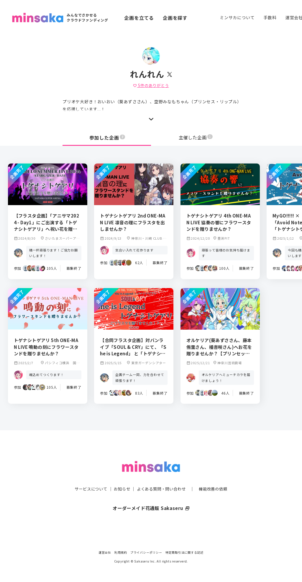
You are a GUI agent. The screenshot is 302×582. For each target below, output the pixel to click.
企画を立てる (139, 17)
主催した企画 (196, 137)
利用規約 (120, 552)
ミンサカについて (237, 17)
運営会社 (105, 552)
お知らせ (120, 477)
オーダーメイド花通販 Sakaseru (151, 496)
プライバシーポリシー (146, 552)
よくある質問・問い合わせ (162, 477)
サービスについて (87, 477)
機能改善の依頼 (216, 477)
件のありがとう (151, 85)
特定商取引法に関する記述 (184, 552)
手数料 (269, 17)
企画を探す (175, 17)
